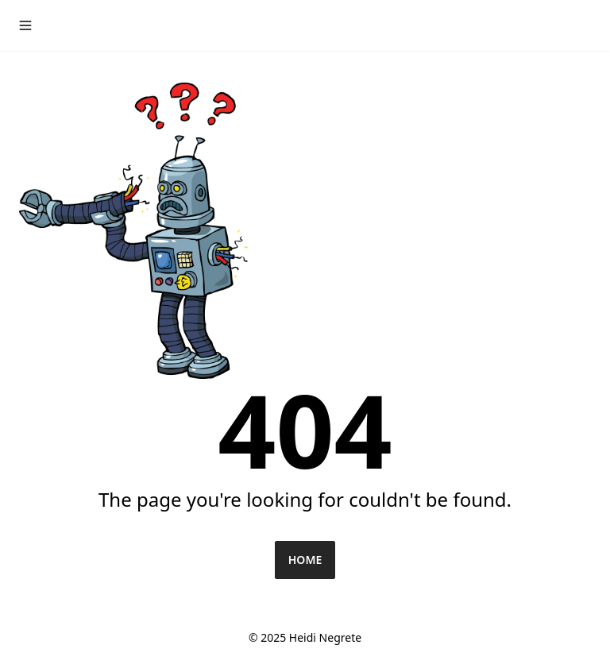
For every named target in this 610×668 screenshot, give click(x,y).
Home (305, 559)
